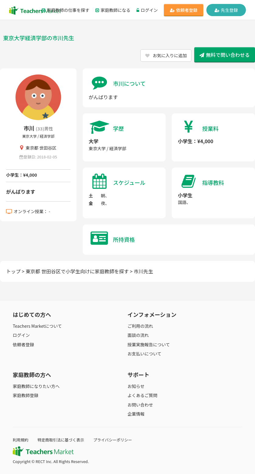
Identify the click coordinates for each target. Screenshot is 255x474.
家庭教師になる (112, 10)
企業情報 (136, 414)
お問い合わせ (140, 405)
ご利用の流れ (140, 326)
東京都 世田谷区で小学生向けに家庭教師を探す (77, 271)
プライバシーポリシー (112, 440)
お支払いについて (145, 354)
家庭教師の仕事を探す (65, 10)
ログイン (147, 10)
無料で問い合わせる (224, 54)
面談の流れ (138, 335)
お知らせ (136, 386)
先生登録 (226, 10)
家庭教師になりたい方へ (36, 386)
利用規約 (20, 440)
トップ (13, 271)
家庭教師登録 (25, 395)
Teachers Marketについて (37, 326)
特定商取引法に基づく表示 (60, 440)
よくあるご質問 (142, 395)
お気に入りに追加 (166, 55)
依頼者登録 (184, 10)
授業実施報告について (149, 344)
